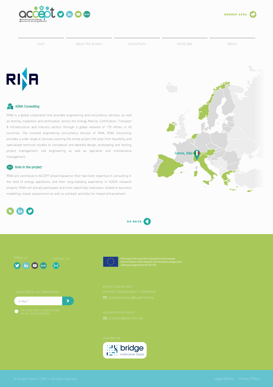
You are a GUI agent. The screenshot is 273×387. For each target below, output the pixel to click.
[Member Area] (231, 14)
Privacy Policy (249, 378)
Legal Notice (223, 378)
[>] (68, 301)
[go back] (132, 221)
